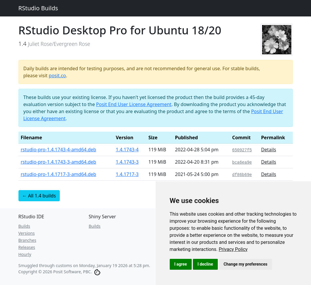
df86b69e (242, 174)
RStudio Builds (38, 8)
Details (268, 149)
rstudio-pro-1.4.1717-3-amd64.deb (58, 174)
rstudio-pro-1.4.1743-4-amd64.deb (58, 149)
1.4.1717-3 (127, 174)
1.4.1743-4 (127, 149)
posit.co (57, 75)
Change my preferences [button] (245, 264)
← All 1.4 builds (39, 195)
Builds (24, 226)
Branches (27, 240)
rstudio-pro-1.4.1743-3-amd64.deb (58, 162)
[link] (233, 249)
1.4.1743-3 (127, 162)
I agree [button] (180, 264)
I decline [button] (205, 264)
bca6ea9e (242, 162)
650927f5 (242, 150)
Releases (26, 247)
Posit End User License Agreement (133, 104)
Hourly (24, 254)
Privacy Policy (233, 249)
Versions (26, 233)
